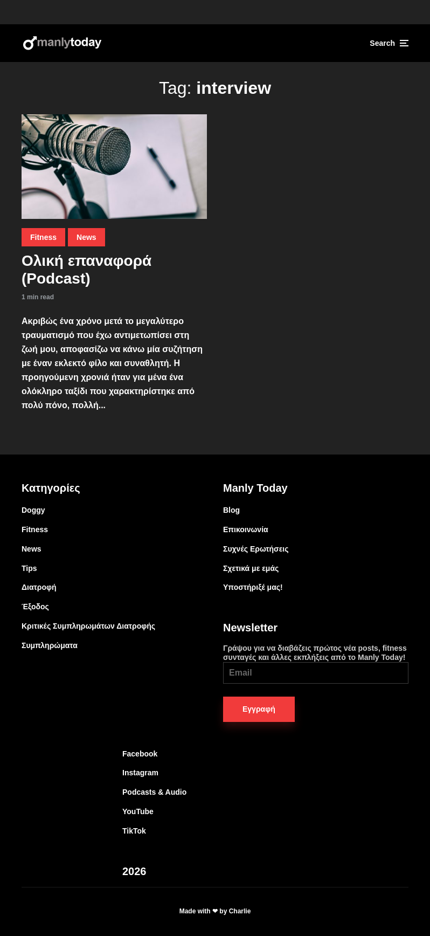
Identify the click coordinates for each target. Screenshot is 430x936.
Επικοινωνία (245, 529)
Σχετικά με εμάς (251, 568)
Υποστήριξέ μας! (253, 587)
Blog (231, 510)
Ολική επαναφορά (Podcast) (86, 269)
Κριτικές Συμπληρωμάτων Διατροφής (88, 626)
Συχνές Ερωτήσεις (256, 549)
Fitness (43, 237)
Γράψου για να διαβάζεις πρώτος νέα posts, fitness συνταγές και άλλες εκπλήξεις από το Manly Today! (315, 664)
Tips (29, 568)
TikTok (134, 831)
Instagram (140, 772)
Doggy (33, 510)
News (86, 237)
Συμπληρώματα (50, 645)
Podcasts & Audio (154, 792)
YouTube (138, 811)
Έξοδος (35, 606)
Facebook (139, 753)
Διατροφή (39, 587)
